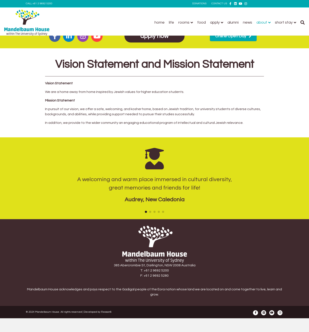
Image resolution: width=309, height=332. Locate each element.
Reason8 (106, 312)
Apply (193, 22)
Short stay (262, 22)
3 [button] (154, 212)
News (226, 22)
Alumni (211, 22)
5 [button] (163, 212)
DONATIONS (199, 3)
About (240, 22)
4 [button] (159, 212)
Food (180, 22)
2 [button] (150, 212)
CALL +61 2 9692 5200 (39, 3)
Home (138, 22)
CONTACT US (219, 3)
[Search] (280, 22)
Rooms (162, 22)
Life (150, 22)
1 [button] (146, 212)
